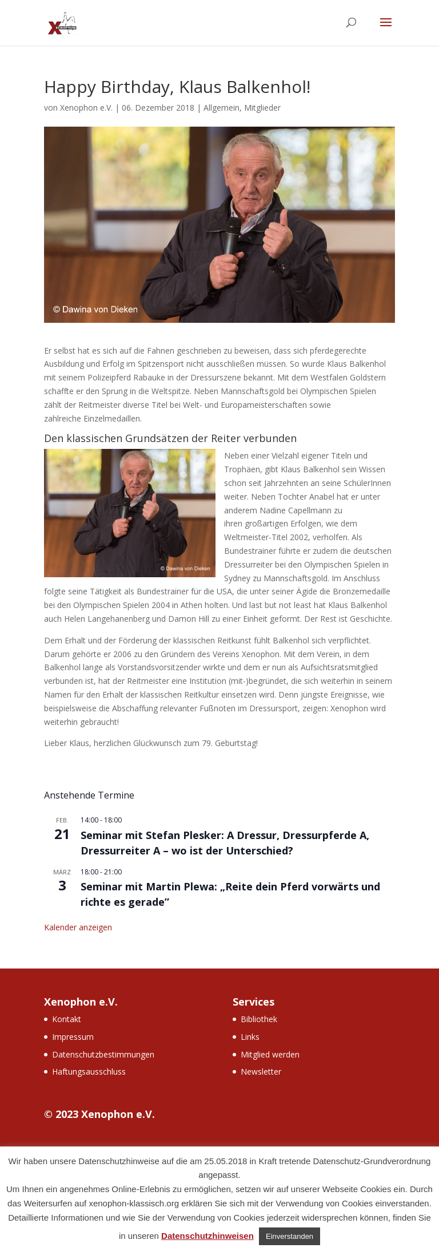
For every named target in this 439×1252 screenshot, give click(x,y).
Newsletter (261, 1071)
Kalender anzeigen (78, 927)
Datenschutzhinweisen (207, 1236)
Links (250, 1036)
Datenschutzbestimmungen (103, 1054)
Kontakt (66, 1019)
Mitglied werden (270, 1054)
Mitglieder (262, 107)
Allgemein (221, 107)
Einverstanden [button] (289, 1236)
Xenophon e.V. (86, 107)
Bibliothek (259, 1019)
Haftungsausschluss (89, 1071)
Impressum (73, 1036)
